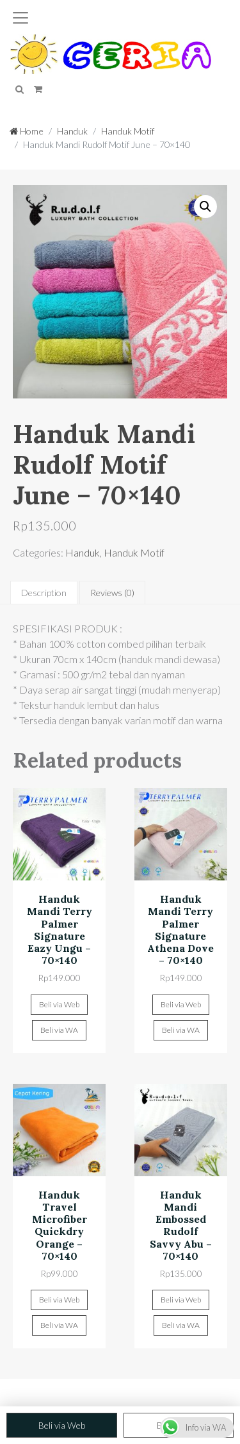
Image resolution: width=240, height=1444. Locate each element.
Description (44, 592)
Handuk (72, 131)
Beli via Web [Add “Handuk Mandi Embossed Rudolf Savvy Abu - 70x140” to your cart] (181, 1299)
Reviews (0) (112, 592)
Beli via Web (61, 1425)
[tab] (43, 592)
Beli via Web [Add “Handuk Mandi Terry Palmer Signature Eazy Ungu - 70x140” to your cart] (59, 1004)
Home (27, 131)
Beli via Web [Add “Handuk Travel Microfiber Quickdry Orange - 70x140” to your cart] (59, 1299)
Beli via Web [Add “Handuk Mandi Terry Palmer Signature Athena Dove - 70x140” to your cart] (181, 1004)
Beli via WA (59, 1030)
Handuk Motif (127, 131)
